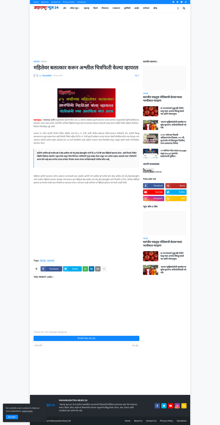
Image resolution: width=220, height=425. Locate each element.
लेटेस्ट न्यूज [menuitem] (74, 8)
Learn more (27, 411)
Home (36, 2)
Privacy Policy (69, 2)
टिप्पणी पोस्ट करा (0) (86, 338)
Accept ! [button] (12, 417)
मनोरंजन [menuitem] (146, 8)
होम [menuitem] (64, 8)
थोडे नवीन (38, 346)
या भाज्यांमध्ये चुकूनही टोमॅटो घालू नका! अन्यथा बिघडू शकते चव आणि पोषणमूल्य (172, 111)
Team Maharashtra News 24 (58, 421)
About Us (45, 2)
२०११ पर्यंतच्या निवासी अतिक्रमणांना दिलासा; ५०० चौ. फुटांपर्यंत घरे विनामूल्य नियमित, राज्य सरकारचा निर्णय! (172, 139)
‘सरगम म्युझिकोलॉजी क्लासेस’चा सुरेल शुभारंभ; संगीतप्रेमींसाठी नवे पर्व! (173, 125)
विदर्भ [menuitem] (95, 8)
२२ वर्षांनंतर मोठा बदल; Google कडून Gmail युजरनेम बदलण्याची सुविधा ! (173, 153)
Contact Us (55, 2)
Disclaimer (81, 2)
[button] (178, 8)
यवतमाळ (50, 261)
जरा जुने (135, 346)
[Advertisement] (110, 36)
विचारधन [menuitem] (105, 8)
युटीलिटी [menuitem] (127, 8)
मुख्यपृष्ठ (36, 62)
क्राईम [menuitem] (137, 8)
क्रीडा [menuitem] (155, 8)
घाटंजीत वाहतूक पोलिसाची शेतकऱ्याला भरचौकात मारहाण (162, 98)
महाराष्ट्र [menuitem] (86, 8)
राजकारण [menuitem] (116, 8)
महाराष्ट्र (43, 62)
